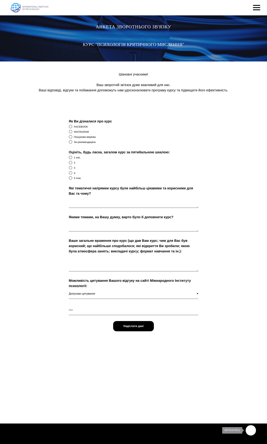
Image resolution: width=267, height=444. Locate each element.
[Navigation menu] (256, 7)
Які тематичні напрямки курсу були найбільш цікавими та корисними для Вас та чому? (131, 190)
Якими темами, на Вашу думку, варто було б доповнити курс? (121, 217)
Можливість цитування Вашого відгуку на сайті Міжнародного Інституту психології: (130, 283)
